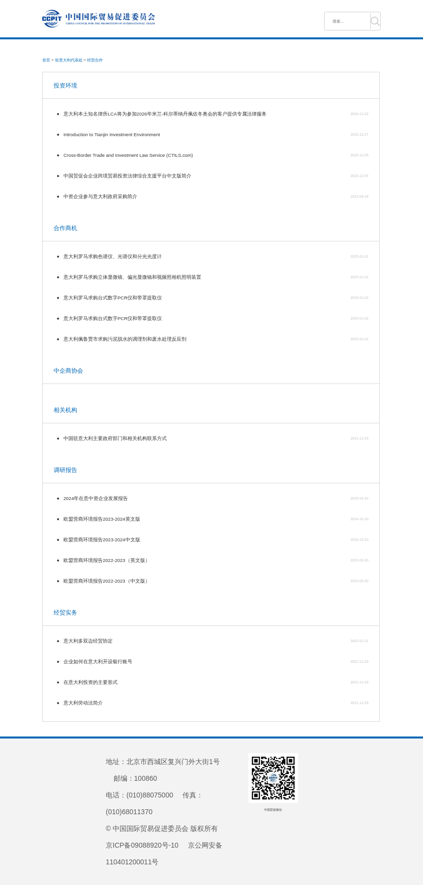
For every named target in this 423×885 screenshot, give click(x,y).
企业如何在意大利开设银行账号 (97, 661)
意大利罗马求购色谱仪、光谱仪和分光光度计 (112, 256)
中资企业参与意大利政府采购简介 (100, 196)
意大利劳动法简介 (83, 703)
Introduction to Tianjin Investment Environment (111, 134)
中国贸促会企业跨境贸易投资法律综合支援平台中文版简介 (127, 175)
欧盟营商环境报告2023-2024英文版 (101, 519)
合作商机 (65, 228)
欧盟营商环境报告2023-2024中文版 (101, 539)
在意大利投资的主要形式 (90, 682)
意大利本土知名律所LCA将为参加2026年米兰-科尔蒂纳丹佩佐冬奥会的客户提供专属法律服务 (165, 114)
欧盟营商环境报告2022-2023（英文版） (106, 560)
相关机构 (65, 410)
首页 (46, 60)
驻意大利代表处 (69, 60)
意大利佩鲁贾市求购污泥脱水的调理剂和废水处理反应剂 (124, 339)
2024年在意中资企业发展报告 (95, 498)
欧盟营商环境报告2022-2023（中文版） (106, 581)
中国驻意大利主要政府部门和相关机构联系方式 (115, 438)
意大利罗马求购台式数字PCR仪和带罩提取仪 (112, 297)
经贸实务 (65, 612)
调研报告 (65, 470)
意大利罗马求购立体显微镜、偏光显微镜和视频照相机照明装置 (132, 277)
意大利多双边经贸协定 (88, 641)
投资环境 (65, 85)
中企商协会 (68, 370)
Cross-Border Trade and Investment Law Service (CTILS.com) (128, 155)
